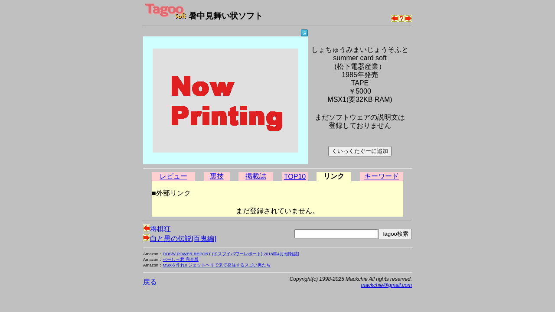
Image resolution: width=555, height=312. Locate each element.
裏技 (217, 176)
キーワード (381, 176)
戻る (150, 282)
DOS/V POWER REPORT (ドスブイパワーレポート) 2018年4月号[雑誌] (231, 253)
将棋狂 (157, 229)
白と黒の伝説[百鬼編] (179, 238)
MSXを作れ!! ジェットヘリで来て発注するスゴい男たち (217, 265)
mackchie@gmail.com (386, 285)
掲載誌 (255, 176)
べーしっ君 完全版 (181, 259)
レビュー (173, 176)
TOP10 (295, 176)
